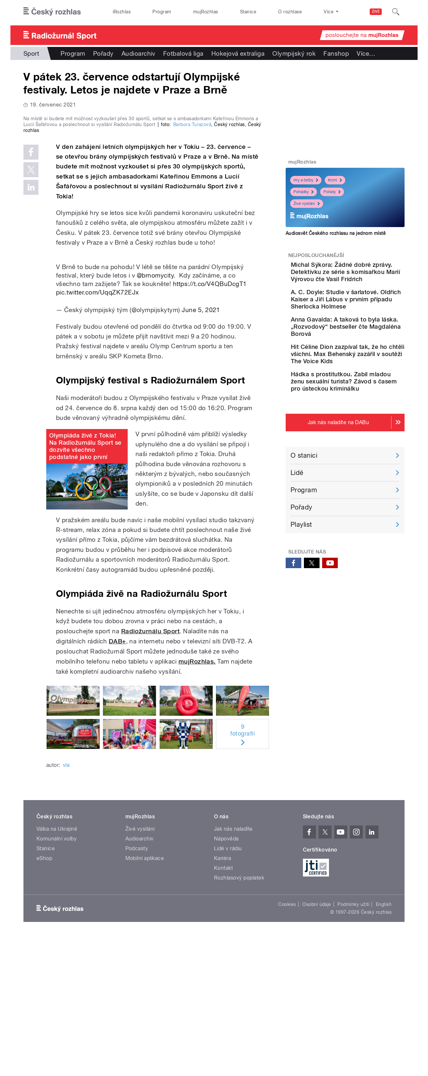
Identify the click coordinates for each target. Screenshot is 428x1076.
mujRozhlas (205, 11)
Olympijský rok (294, 53)
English (384, 1042)
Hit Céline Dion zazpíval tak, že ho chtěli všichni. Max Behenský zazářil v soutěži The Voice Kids (361, 386)
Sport (31, 53)
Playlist (301, 567)
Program (161, 11)
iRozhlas (122, 11)
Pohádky (303, 192)
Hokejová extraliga (238, 53)
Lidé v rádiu (228, 987)
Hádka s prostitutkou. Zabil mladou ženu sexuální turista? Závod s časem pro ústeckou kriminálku (365, 421)
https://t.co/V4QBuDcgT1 (210, 422)
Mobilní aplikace (144, 997)
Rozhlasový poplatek (239, 1016)
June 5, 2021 (201, 448)
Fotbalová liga (183, 53)
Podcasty (136, 987)
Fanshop (336, 53)
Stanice (248, 11)
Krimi (335, 180)
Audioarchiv (138, 53)
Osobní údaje (316, 1042)
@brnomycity (155, 413)
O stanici (304, 498)
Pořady (103, 53)
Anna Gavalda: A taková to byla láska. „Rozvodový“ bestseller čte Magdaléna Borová (365, 351)
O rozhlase (290, 11)
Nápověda (226, 977)
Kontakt (223, 1006)
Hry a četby (305, 180)
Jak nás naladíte (233, 967)
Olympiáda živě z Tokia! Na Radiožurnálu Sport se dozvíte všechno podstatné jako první (85, 584)
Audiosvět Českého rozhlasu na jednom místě (336, 233)
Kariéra (222, 997)
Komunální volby (56, 977)
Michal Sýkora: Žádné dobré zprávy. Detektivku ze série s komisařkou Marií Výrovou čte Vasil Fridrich (366, 275)
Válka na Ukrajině (56, 967)
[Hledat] (396, 11)
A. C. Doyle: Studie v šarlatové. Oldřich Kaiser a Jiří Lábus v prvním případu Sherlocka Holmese (364, 313)
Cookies (287, 1042)
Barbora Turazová (192, 262)
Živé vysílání (306, 203)
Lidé (297, 515)
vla (66, 903)
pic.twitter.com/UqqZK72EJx (97, 430)
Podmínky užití (353, 1042)
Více (366, 53)
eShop (44, 997)
